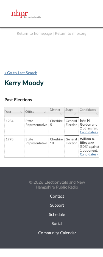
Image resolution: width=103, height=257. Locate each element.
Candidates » (89, 132)
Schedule (57, 215)
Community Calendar (57, 233)
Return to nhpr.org (70, 34)
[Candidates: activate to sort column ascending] (90, 112)
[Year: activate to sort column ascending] (14, 112)
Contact (57, 196)
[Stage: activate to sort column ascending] (72, 112)
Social (57, 224)
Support (57, 205)
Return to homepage (34, 34)
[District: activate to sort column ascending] (57, 112)
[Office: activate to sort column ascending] (36, 112)
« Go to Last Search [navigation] (20, 73)
